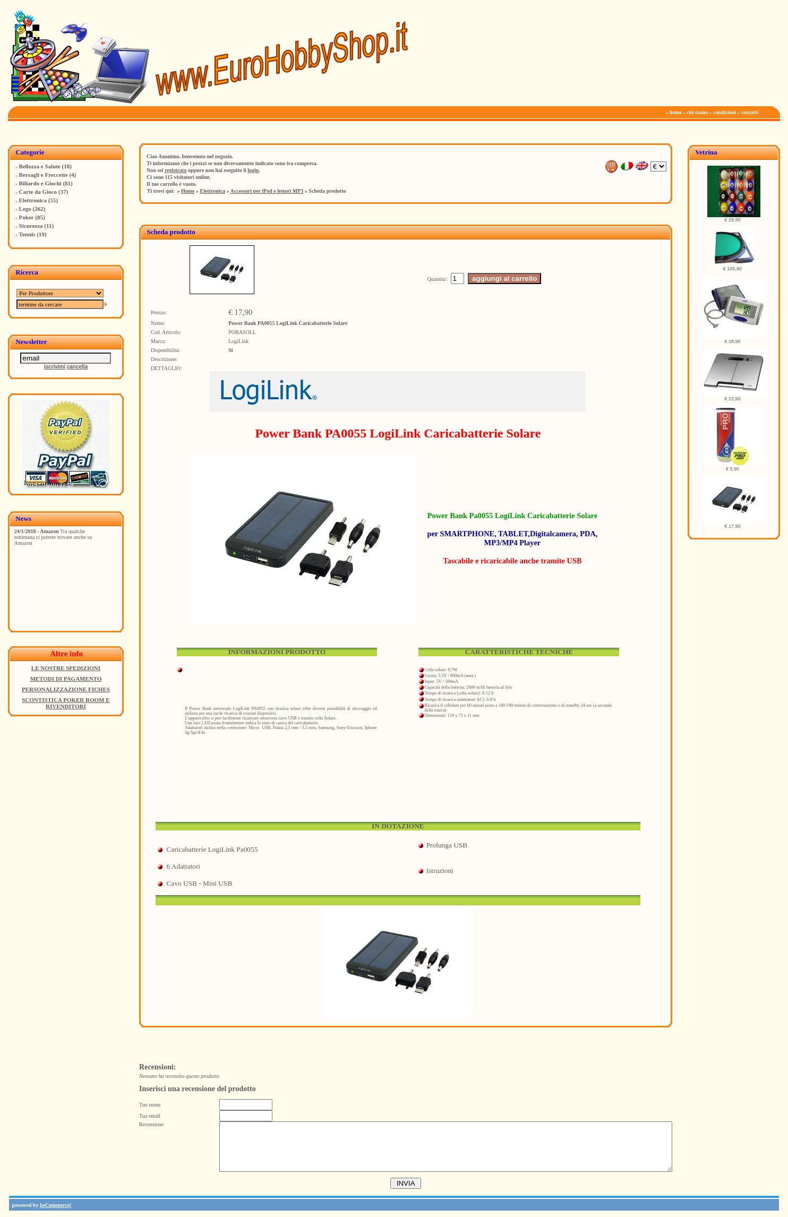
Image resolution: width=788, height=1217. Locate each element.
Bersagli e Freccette (43, 175)
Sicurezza (31, 225)
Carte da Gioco (38, 191)
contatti (749, 112)
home (676, 112)
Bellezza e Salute (40, 166)
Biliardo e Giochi (40, 183)
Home (188, 191)
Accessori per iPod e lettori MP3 (267, 191)
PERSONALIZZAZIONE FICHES (66, 689)
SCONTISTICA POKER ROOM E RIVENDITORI (65, 703)
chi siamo (697, 112)
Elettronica (33, 200)
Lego (25, 208)
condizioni (724, 112)
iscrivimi (55, 367)
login (253, 170)
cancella (77, 367)
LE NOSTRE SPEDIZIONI (65, 668)
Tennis (27, 234)
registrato (175, 170)
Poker (26, 217)
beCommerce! (56, 1205)
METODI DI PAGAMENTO (65, 678)
